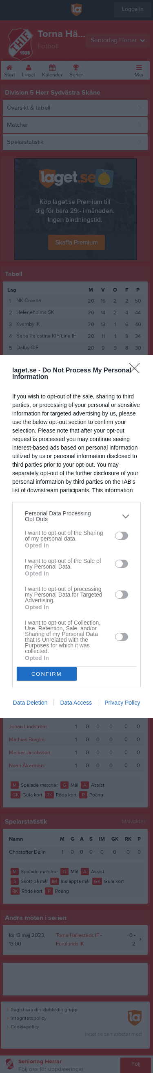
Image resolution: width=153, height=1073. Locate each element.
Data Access (76, 702)
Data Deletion (30, 702)
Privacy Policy (122, 702)
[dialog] (76, 536)
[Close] (137, 371)
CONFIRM (46, 674)
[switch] (121, 536)
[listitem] (76, 516)
